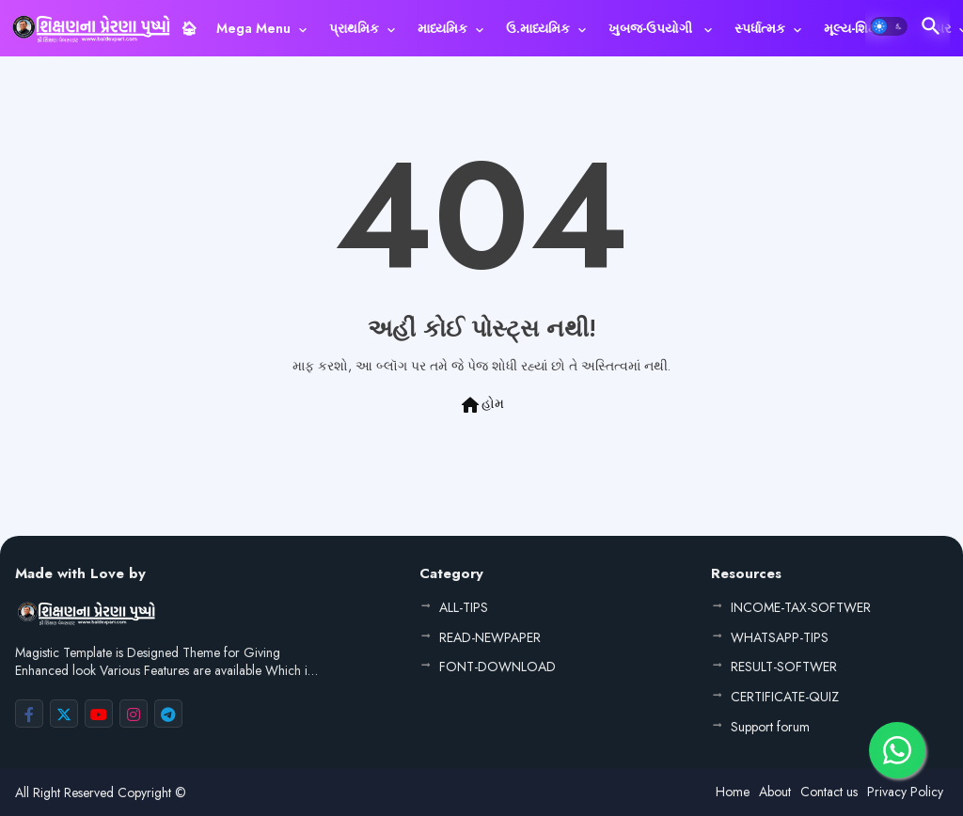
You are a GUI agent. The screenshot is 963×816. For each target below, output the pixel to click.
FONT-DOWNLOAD (497, 666)
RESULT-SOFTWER (784, 666)
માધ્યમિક (442, 28)
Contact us (829, 791)
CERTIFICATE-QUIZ (785, 696)
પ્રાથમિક (354, 28)
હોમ (481, 405)
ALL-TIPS (463, 607)
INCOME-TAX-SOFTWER (801, 607)
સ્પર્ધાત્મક (759, 28)
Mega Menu (253, 28)
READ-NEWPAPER (490, 637)
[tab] (189, 28)
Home (733, 791)
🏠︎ (189, 28)
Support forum (770, 726)
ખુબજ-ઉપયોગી (652, 28)
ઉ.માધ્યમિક (538, 28)
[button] (889, 26)
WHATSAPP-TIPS (780, 637)
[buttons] (29, 713)
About (775, 791)
